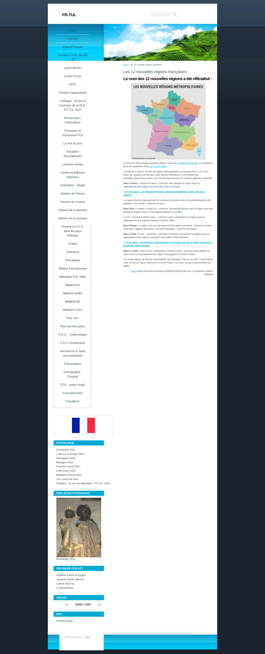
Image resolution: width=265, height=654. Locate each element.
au (158, 166)
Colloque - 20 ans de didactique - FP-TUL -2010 (83, 483)
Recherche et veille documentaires (72, 353)
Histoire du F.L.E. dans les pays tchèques (72, 231)
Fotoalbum (73, 401)
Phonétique (72, 260)
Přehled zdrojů (64, 621)
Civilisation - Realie (72, 185)
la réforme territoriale (187, 163)
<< (66, 604)
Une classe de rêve (67, 479)
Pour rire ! (72, 318)
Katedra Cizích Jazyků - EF (72, 57)
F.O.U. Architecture (72, 342)
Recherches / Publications (72, 120)
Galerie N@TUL (65, 583)
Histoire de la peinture (72, 210)
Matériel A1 (72, 285)
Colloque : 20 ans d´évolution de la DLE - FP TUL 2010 (73, 105)
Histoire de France (73, 193)
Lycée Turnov (72, 76)
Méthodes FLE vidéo (72, 276)
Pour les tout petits (73, 326)
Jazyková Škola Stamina (70, 579)
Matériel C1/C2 (73, 309)
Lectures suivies (72, 164)
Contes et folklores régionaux (73, 175)
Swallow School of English (71, 575)
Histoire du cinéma (73, 201)
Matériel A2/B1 (72, 293)
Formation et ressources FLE (72, 133)
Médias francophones (73, 268)
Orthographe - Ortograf (72, 374)
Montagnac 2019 (65, 458)
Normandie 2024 (65, 449)
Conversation (72, 363)
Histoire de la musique (72, 218)
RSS (88, 637)
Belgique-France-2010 (69, 475)
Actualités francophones (73, 154)
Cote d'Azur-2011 (66, 470)
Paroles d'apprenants (73, 92)
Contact (73, 38)
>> (99, 604)
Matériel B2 (72, 301)
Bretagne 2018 (64, 462)
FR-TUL (69, 14)
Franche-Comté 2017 (68, 466)
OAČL (73, 84)
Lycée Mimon (73, 67)
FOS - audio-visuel (73, 384)
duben (79, 604)
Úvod (125, 65)
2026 (88, 604)
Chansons (72, 252)
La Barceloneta (64, 587)
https (133, 271)
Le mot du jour (72, 143)
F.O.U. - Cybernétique (73, 334)
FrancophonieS (73, 393)
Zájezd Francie (72, 46)
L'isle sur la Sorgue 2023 (70, 454)
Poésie (72, 243)
